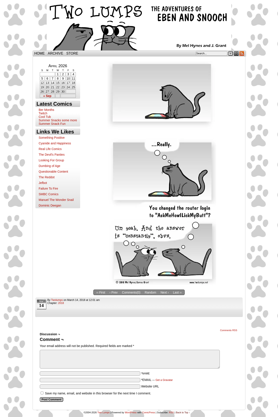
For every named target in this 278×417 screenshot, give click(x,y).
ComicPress (148, 412)
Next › (165, 292)
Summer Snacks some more (58, 120)
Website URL (150, 386)
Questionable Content (53, 171)
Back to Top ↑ (183, 412)
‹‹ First (100, 292)
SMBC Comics (48, 194)
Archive (55, 53)
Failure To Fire (48, 188)
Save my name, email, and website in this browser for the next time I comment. (98, 393)
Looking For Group (51, 160)
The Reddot (47, 177)
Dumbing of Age (49, 166)
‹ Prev (113, 292)
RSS (242, 53)
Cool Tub (45, 116)
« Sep (47, 96)
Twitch (43, 113)
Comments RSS (228, 330)
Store (72, 53)
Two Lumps (139, 26)
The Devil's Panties (52, 154)
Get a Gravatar (164, 380)
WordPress (131, 412)
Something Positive (52, 137)
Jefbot (43, 183)
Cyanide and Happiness (55, 143)
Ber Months (46, 110)
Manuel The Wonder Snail (56, 200)
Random (150, 292)
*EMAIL (157, 380)
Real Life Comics (50, 149)
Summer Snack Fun (52, 123)
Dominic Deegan (50, 205)
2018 (61, 303)
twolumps (57, 300)
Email (236, 53)
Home (39, 53)
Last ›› (177, 292)
